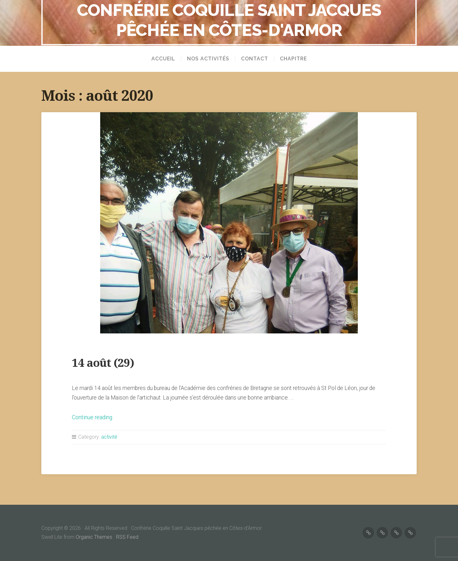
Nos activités (208, 59)
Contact (254, 59)
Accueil (163, 59)
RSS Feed (127, 537)
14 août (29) (103, 362)
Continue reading (92, 417)
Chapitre (293, 59)
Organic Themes (94, 537)
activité (109, 437)
